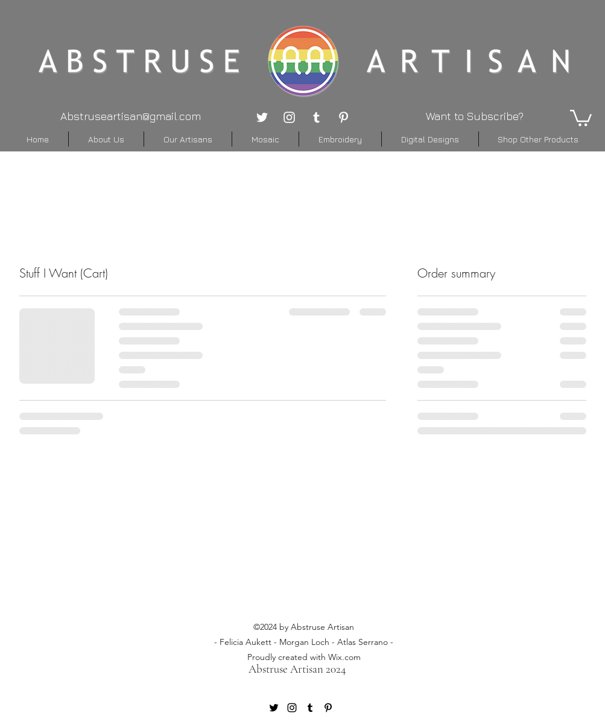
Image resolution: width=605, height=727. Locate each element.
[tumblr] (316, 117)
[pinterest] (343, 117)
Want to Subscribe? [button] (475, 116)
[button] (581, 117)
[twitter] (262, 117)
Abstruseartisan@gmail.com (130, 116)
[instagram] (289, 117)
